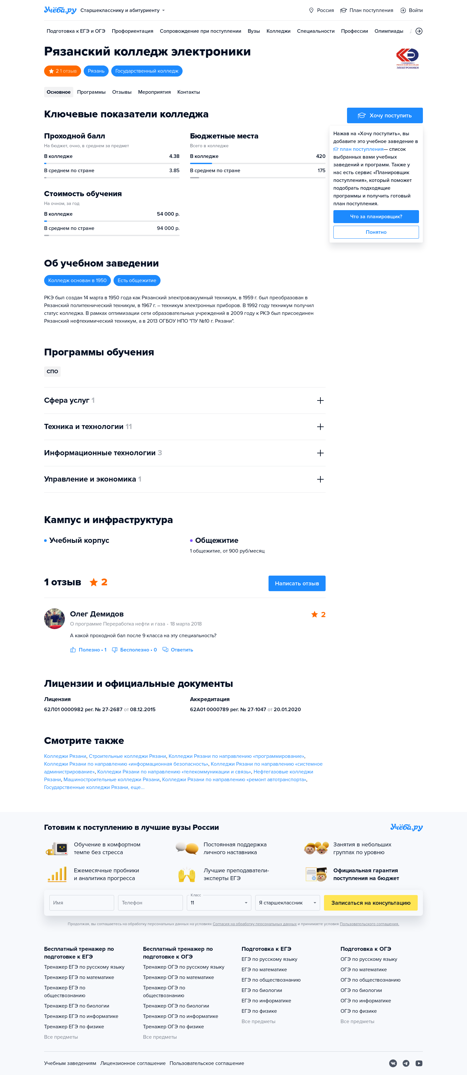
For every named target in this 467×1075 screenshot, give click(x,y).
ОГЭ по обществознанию (371, 980)
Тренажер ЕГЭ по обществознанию (64, 992)
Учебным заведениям (70, 1063)
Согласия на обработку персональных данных (255, 924)
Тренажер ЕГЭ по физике (74, 1026)
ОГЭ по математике (364, 969)
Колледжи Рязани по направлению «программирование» (236, 756)
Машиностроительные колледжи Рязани (112, 779)
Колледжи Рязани (65, 756)
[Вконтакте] (393, 1063)
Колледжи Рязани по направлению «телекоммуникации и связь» (174, 772)
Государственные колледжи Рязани (86, 787)
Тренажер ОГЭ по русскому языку (183, 967)
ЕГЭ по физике (259, 1011)
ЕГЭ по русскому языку (269, 959)
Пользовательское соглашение (207, 1063)
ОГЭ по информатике (366, 1000)
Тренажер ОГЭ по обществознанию (164, 992)
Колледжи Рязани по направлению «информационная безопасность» (126, 764)
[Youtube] (419, 1063)
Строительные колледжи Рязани (127, 756)
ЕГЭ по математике (264, 969)
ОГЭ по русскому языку (369, 959)
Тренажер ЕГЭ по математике (79, 977)
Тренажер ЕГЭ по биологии (76, 1006)
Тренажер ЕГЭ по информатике (81, 1016)
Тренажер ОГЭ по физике (173, 1026)
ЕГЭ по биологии (262, 990)
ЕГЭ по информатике (266, 1000)
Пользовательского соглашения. (369, 924)
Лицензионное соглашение (133, 1063)
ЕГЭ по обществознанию (271, 980)
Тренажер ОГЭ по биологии (176, 1006)
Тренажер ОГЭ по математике (178, 977)
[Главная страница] (60, 10)
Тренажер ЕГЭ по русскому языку (84, 967)
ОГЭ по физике (359, 1011)
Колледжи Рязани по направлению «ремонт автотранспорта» (234, 779)
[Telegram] (406, 1063)
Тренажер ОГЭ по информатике (180, 1016)
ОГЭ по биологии (361, 990)
